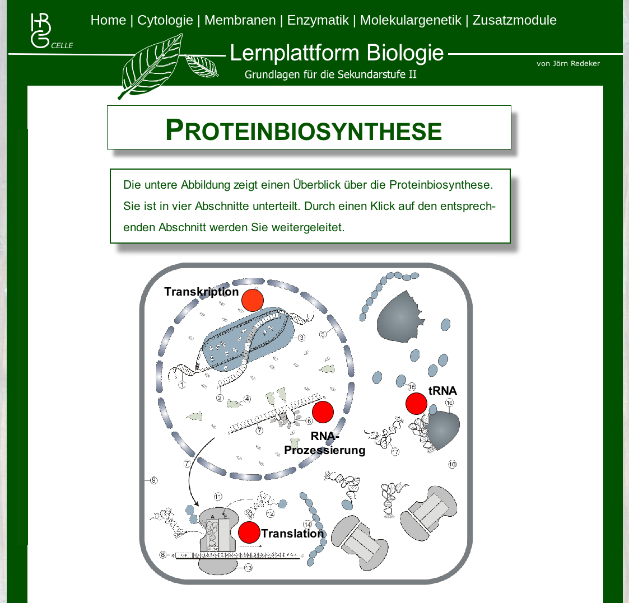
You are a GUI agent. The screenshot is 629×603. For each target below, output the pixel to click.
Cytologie (167, 19)
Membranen (242, 19)
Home (111, 19)
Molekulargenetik (412, 19)
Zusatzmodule (515, 19)
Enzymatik (319, 19)
